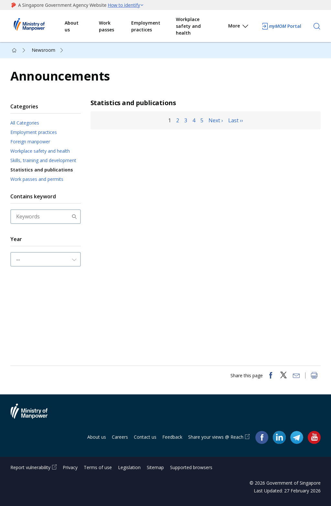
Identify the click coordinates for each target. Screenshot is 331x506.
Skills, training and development (43, 160)
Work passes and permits (36, 179)
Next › (215, 120)
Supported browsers (191, 467)
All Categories (24, 123)
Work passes (106, 26)
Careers (120, 437)
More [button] (238, 27)
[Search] (317, 26)
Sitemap (155, 467)
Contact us (145, 437)
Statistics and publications (41, 170)
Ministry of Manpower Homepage (37, 26)
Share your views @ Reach (215, 437)
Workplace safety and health (188, 26)
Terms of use (98, 467)
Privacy (70, 467)
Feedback (172, 437)
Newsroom (43, 50)
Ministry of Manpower (34, 415)
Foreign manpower (30, 141)
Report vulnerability (30, 467)
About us (72, 26)
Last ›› (235, 120)
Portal (281, 26)
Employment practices (145, 26)
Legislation (129, 467)
